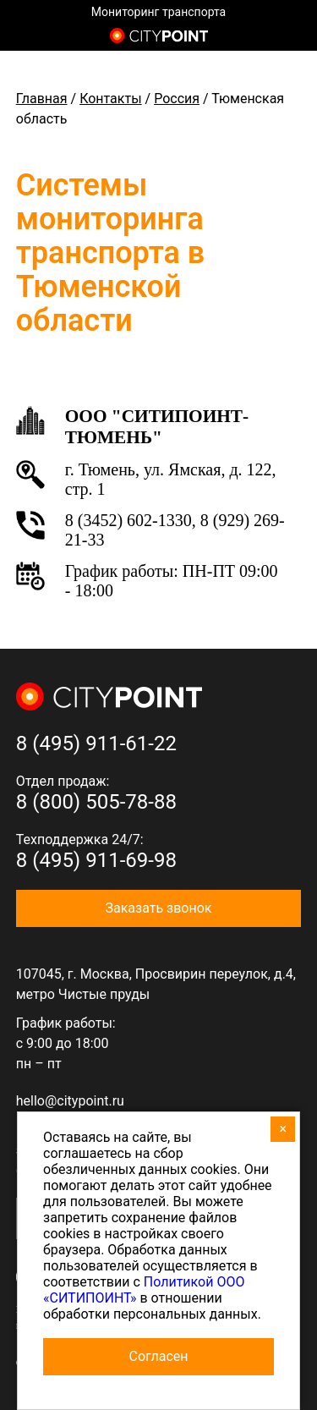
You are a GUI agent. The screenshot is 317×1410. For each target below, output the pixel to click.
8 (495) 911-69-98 (96, 860)
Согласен (159, 1356)
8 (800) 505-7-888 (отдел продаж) (290, 37)
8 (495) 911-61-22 (96, 743)
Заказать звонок (158, 908)
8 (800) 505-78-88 (96, 802)
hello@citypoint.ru (70, 1101)
